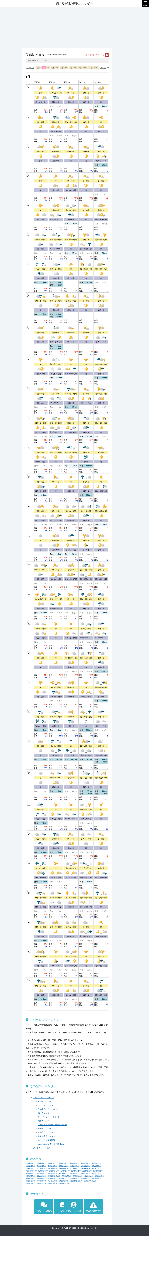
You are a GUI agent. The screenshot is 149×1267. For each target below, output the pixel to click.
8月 (76, 68)
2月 (46, 68)
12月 (99, 68)
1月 (41, 68)
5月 (61, 68)
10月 (87, 68)
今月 (35, 68)
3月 (51, 68)
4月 (56, 68)
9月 (81, 68)
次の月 (108, 68)
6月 (66, 68)
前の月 (27, 68)
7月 (71, 68)
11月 (93, 68)
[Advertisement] (74, 28)
